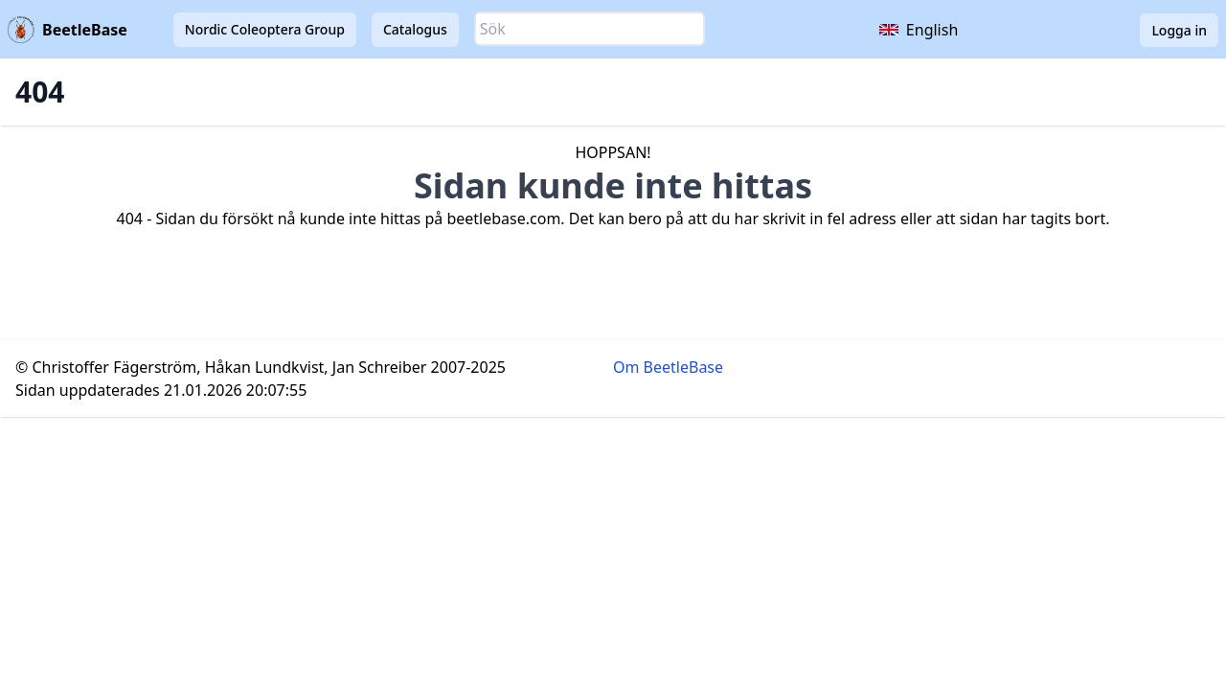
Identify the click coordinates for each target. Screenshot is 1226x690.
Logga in (1179, 30)
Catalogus (415, 29)
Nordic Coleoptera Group (265, 29)
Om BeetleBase (668, 367)
